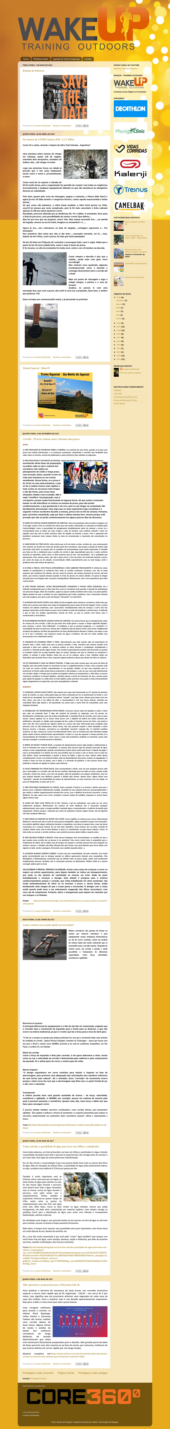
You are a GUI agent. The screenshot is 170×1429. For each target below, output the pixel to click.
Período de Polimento (134, 277)
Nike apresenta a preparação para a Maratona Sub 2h (51, 1284)
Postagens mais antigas (93, 1372)
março (119, 319)
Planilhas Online (40, 59)
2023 (119, 297)
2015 (119, 345)
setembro (120, 300)
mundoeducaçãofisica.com (126, 397)
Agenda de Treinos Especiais (66, 59)
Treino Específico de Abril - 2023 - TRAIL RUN (136, 237)
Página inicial (66, 1372)
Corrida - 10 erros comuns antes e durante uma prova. (51, 439)
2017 (119, 337)
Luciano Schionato (131, 369)
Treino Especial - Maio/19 (36, 368)
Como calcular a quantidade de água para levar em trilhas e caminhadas (61, 1146)
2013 (119, 352)
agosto (119, 304)
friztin (94, 1422)
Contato (88, 59)
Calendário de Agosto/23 (136, 263)
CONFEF (117, 390)
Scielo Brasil (119, 404)
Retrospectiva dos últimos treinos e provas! (136, 251)
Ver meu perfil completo (130, 373)
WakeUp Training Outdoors (126, 69)
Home (26, 59)
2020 (119, 330)
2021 (119, 327)
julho (118, 308)
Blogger (114, 1422)
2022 (119, 323)
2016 (119, 341)
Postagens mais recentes (38, 1372)
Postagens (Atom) (38, 1378)
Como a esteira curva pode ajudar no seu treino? (48, 925)
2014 (119, 348)
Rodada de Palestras (33, 70)
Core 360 (118, 394)
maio (118, 311)
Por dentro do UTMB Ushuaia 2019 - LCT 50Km (48, 139)
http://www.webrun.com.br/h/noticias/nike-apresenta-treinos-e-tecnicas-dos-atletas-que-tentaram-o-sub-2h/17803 (65, 1355)
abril (118, 315)
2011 (119, 359)
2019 (119, 334)
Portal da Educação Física (125, 400)
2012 (119, 356)
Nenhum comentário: (62, 126)
